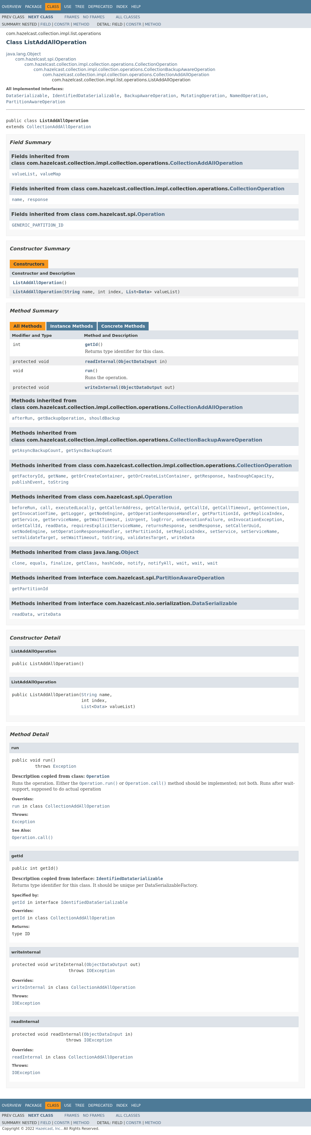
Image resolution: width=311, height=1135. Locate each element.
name (17, 199)
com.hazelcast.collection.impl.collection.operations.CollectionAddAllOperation (126, 74)
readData (55, 525)
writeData (183, 537)
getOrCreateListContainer (158, 476)
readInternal (100, 361)
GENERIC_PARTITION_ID (37, 225)
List (131, 291)
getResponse (208, 476)
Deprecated (100, 7)
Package (33, 7)
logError (161, 519)
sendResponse (205, 525)
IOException (100, 970)
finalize (60, 563)
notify (135, 563)
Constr (62, 24)
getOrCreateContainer (97, 476)
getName (57, 476)
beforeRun (23, 507)
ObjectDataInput (137, 361)
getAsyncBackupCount (36, 450)
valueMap (50, 173)
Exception (64, 766)
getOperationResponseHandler (162, 513)
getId (91, 344)
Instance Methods (71, 326)
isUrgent (135, 519)
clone (18, 563)
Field (45, 24)
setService (223, 531)
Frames (71, 17)
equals (37, 563)
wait (182, 563)
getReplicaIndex (263, 513)
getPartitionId (220, 513)
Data (144, 291)
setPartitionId (143, 531)
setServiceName (259, 531)
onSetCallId (26, 525)
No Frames (94, 17)
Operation (151, 214)
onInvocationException (255, 519)
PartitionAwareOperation (35, 101)
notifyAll (160, 563)
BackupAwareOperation (150, 95)
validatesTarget (147, 537)
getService (25, 519)
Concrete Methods (123, 326)
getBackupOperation (61, 418)
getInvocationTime (34, 513)
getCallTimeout (230, 507)
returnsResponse (165, 525)
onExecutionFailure (200, 519)
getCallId (196, 507)
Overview (11, 7)
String (72, 291)
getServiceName (61, 519)
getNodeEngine (106, 513)
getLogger (72, 513)
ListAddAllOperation (37, 282)
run (88, 370)
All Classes (128, 17)
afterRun (22, 418)
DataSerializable (26, 95)
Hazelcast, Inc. (48, 1128)
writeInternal (101, 387)
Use (67, 7)
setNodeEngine (28, 531)
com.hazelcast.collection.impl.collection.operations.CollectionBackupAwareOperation (124, 69)
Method (81, 24)
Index (122, 7)
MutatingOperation (203, 95)
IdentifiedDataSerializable (85, 95)
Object (130, 552)
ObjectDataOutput (141, 387)
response (37, 199)
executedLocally (75, 507)
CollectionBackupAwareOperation (216, 440)
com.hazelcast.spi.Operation (45, 59)
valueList (23, 173)
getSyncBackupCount (89, 450)
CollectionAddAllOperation (59, 126)
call (45, 507)
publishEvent (27, 482)
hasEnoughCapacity (250, 476)
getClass (86, 563)
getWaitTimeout (102, 519)
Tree (80, 7)
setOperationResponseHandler (85, 531)
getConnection (270, 507)
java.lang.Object (23, 53)
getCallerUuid (162, 507)
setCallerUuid (242, 525)
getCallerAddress (120, 507)
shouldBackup (104, 418)
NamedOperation (248, 95)
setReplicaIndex (185, 531)
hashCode (112, 563)
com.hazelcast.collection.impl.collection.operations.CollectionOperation (100, 64)
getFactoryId (27, 476)
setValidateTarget (34, 537)
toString (58, 482)
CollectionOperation (257, 189)
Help (136, 7)
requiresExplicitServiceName (106, 525)
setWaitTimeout (79, 537)
